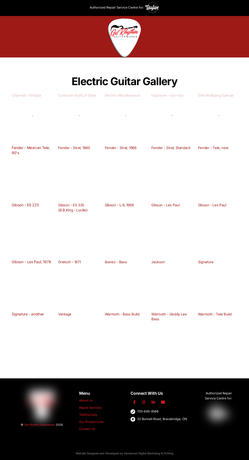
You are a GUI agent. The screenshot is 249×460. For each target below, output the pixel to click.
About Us (83, 63)
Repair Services (107, 63)
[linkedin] (154, 402)
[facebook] (134, 402)
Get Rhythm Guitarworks (39, 424)
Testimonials (88, 415)
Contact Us (164, 63)
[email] (163, 402)
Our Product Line (138, 63)
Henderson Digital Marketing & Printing (148, 453)
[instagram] (144, 402)
